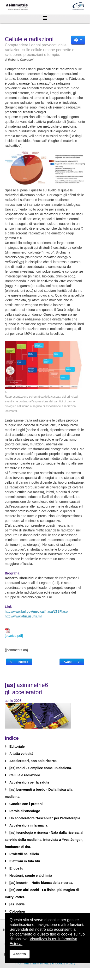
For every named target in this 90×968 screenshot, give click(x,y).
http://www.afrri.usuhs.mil (23, 616)
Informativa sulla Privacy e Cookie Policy (45, 963)
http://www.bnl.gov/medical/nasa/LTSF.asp (36, 611)
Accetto (19, 954)
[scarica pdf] (14, 633)
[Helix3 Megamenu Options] (45, 18)
